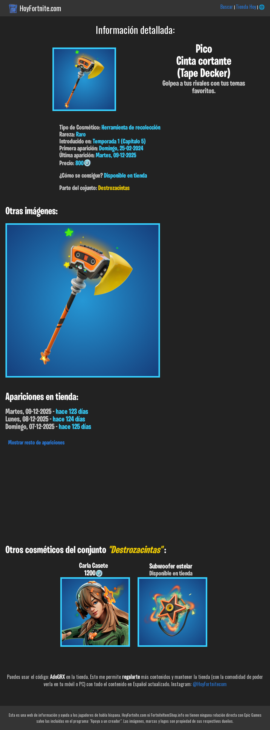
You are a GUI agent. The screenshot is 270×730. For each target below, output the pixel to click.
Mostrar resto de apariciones (36, 443)
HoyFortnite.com (40, 8)
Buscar (226, 6)
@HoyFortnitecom (210, 684)
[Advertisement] (135, 493)
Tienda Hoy (246, 6)
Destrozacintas (114, 188)
